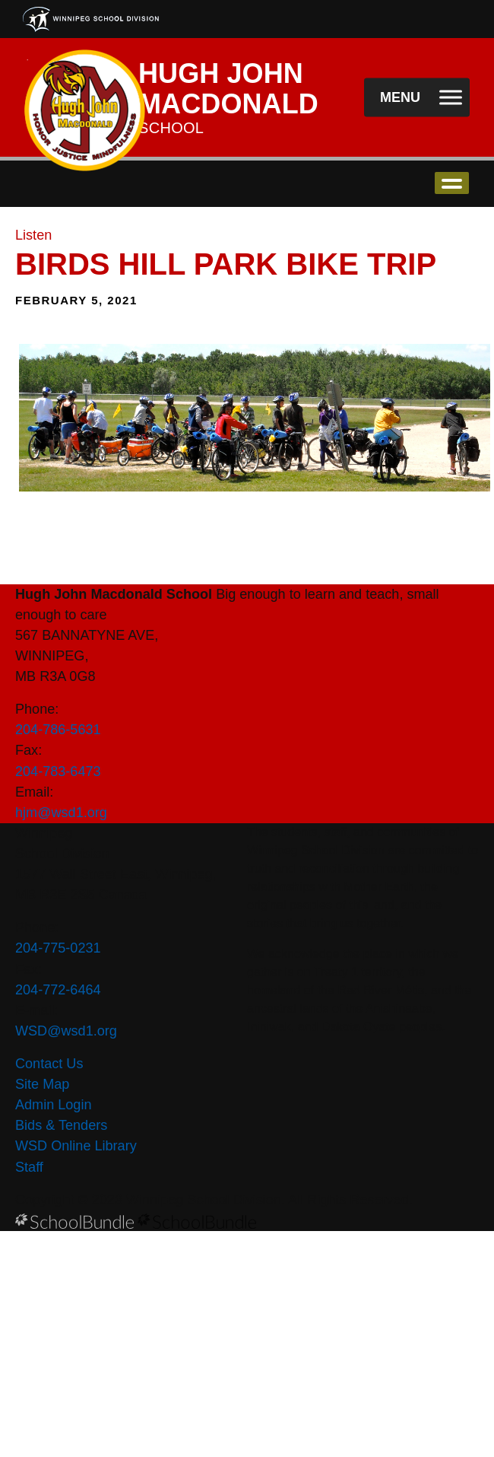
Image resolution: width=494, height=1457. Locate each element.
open (452, 183)
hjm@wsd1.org (61, 812)
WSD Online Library (76, 1145)
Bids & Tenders (61, 1125)
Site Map (42, 1084)
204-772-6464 (58, 989)
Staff (29, 1167)
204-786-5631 (58, 729)
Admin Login (53, 1104)
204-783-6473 (58, 771)
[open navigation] (417, 97)
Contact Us (49, 1063)
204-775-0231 (58, 948)
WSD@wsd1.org (66, 1031)
